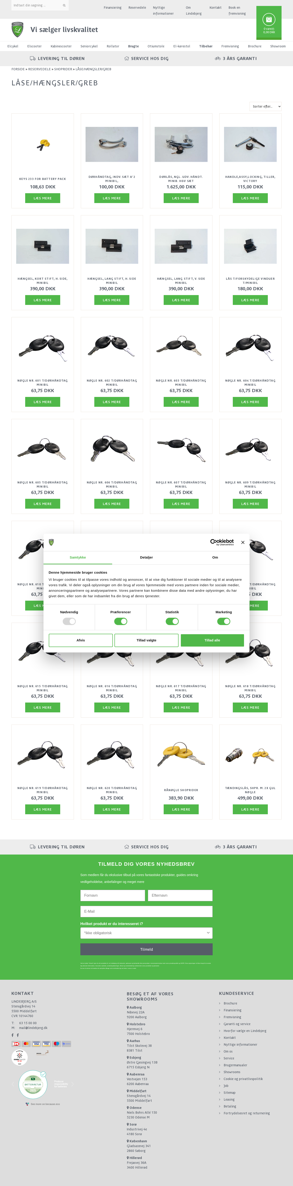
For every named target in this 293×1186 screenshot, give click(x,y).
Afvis (80, 640)
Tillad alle (212, 640)
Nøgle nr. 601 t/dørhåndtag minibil (42, 382)
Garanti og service (237, 1024)
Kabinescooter (61, 46)
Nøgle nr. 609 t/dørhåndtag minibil (250, 484)
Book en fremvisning (237, 10)
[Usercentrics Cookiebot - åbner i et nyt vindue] (214, 542)
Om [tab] (215, 557)
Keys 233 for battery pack (42, 179)
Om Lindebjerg (194, 10)
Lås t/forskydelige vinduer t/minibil (250, 281)
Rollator (113, 46)
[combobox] (145, 933)
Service (229, 1058)
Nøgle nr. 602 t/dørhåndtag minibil (112, 382)
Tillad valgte (146, 640)
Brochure (254, 46)
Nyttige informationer (163, 10)
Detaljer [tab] (146, 557)
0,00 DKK (269, 32)
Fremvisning (230, 46)
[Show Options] (208, 933)
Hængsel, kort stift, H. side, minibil (43, 281)
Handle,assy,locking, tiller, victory (250, 179)
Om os (228, 1051)
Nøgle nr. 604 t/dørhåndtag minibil (250, 382)
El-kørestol (181, 46)
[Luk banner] (242, 542)
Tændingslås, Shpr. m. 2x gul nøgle (250, 790)
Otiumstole (156, 46)
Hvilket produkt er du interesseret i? (111, 924)
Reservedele (137, 7)
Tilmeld (146, 949)
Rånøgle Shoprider (181, 790)
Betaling (230, 1106)
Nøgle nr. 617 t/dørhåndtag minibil (181, 688)
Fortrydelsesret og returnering (247, 1113)
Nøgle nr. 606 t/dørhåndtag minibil (112, 484)
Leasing (229, 1099)
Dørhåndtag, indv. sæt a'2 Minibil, (112, 179)
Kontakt (215, 7)
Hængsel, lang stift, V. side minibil (181, 281)
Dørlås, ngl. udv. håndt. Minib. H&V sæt (181, 179)
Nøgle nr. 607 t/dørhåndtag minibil (181, 484)
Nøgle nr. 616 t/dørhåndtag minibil (112, 688)
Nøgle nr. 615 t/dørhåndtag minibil (42, 688)
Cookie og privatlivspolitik (243, 1079)
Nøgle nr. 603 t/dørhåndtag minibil (181, 382)
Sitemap (230, 1092)
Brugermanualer (235, 1065)
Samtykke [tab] (78, 557)
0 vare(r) (269, 28)
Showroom (278, 46)
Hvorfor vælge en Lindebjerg (245, 1031)
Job (226, 1086)
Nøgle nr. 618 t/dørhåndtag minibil (250, 688)
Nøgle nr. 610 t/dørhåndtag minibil (42, 586)
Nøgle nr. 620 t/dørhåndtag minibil (112, 790)
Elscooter (34, 46)
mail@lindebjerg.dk (33, 1028)
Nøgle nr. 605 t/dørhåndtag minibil (42, 484)
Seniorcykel (89, 46)
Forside (18, 69)
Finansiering (113, 7)
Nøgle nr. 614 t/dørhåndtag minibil (250, 586)
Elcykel (12, 46)
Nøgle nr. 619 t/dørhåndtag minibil (42, 790)
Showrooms (232, 1072)
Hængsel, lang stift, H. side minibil (111, 281)
